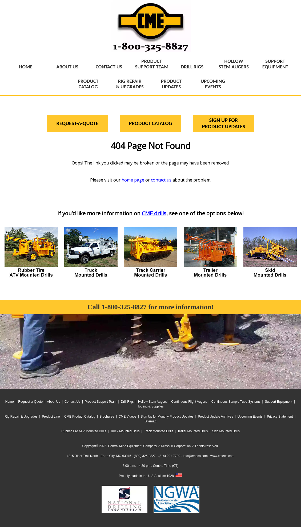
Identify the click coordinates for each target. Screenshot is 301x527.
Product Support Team (101, 402)
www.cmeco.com (222, 456)
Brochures (107, 416)
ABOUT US (67, 67)
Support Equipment (278, 402)
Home (9, 402)
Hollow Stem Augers (152, 402)
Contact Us (72, 402)
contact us (161, 180)
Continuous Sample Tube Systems (235, 402)
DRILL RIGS (192, 67)
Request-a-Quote (30, 402)
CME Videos (127, 416)
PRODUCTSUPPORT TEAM (151, 64)
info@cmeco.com (195, 456)
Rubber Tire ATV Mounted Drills (83, 431)
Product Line (51, 416)
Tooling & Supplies (150, 406)
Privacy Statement (280, 416)
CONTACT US (109, 67)
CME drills (154, 213)
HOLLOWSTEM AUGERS (234, 64)
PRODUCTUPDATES (171, 84)
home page (133, 180)
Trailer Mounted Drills (193, 431)
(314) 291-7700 (169, 456)
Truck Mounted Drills (125, 431)
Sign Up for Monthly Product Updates (167, 416)
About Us (53, 402)
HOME (26, 67)
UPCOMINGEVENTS (213, 84)
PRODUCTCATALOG (88, 84)
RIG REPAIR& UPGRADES (130, 84)
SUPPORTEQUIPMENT (275, 64)
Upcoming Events (250, 416)
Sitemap (150, 421)
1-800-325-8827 (124, 307)
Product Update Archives (215, 416)
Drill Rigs (127, 402)
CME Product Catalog (79, 416)
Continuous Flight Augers (189, 402)
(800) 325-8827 (145, 456)
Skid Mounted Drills (226, 431)
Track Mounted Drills (158, 431)
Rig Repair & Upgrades (21, 416)
